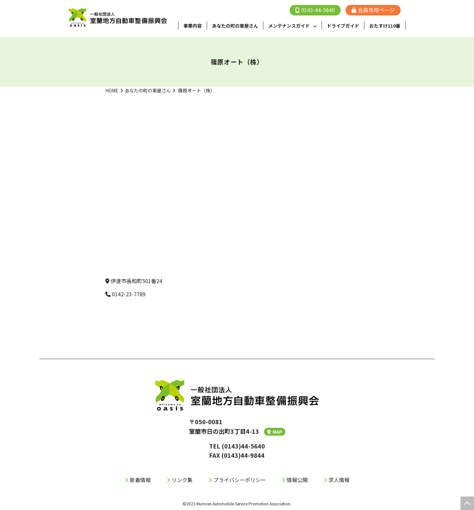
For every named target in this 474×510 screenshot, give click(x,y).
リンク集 (182, 480)
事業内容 (192, 25)
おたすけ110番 (384, 25)
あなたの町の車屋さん (148, 90)
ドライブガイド (343, 25)
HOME (111, 90)
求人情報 (339, 480)
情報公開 (297, 480)
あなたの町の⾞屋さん (235, 25)
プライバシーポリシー (239, 480)
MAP (274, 431)
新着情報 (140, 480)
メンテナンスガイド (289, 25)
